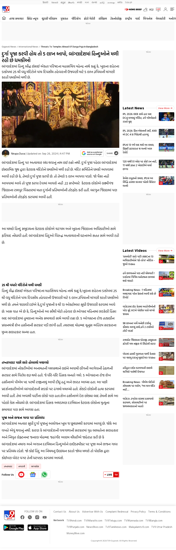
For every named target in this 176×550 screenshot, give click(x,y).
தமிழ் (102, 2)
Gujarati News (9, 46)
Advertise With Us (92, 512)
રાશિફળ (102, 18)
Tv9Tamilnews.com (115, 527)
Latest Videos (135, 250)
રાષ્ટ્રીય (128, 18)
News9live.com (94, 527)
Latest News (133, 108)
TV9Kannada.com (133, 520)
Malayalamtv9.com (139, 527)
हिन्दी (46, 2)
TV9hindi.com (74, 520)
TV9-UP (128, 2)
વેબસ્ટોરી (160, 18)
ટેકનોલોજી (116, 18)
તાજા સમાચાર (16, 18)
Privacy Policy (138, 512)
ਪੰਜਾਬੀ (94, 2)
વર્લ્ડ (137, 18)
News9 (55, 2)
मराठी (79, 2)
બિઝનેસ (147, 18)
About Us (74, 512)
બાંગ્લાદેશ (35, 466)
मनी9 (120, 2)
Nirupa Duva (18, 153)
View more (165, 108)
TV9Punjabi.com (75, 527)
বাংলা (87, 2)
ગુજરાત (64, 18)
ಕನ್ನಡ (63, 2)
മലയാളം (111, 2)
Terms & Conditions (159, 512)
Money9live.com (76, 533)
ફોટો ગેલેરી (89, 18)
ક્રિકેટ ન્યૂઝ (32, 18)
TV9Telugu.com (113, 520)
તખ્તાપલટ (8, 466)
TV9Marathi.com (93, 520)
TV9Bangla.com (153, 520)
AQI (151, 9)
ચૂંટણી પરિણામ (49, 18)
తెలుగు (71, 2)
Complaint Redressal (117, 512)
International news (28, 46)
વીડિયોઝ (76, 18)
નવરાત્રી (21, 466)
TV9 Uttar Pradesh (161, 527)
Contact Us (59, 512)
